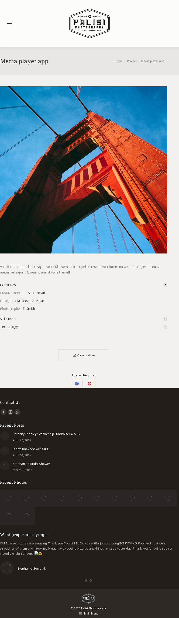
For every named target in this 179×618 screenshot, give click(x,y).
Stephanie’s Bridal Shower (31, 464)
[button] (86, 580)
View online (84, 355)
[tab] (83, 285)
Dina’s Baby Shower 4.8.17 (31, 449)
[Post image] (4, 436)
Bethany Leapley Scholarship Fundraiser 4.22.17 (46, 434)
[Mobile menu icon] (10, 23)
